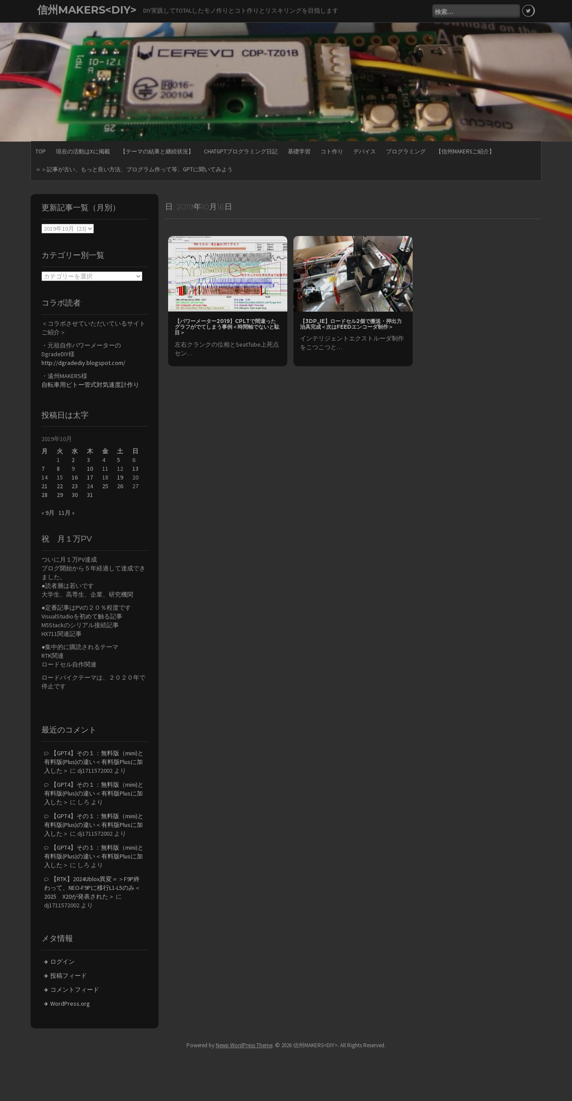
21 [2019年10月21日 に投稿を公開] (44, 486)
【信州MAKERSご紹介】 (465, 151)
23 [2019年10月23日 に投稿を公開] (75, 486)
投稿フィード (68, 975)
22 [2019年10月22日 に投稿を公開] (60, 486)
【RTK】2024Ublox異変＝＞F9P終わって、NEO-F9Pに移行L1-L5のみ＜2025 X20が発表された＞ (92, 887)
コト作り (331, 151)
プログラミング (406, 151)
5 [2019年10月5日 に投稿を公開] (118, 460)
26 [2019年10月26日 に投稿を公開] (120, 486)
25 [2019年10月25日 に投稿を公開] (105, 486)
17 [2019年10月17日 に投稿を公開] (90, 477)
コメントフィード (74, 989)
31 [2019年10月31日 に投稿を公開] (90, 495)
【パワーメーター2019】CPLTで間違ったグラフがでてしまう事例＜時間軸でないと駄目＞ (227, 327)
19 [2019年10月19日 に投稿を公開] (120, 477)
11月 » (67, 513)
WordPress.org (70, 1003)
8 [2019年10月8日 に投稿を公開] (58, 468)
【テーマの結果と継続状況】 (157, 151)
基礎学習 (299, 151)
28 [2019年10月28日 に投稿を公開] (44, 495)
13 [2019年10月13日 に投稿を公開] (135, 468)
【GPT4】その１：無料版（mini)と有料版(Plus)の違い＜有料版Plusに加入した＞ (94, 762)
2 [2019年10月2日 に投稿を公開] (73, 460)
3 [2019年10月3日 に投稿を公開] (88, 460)
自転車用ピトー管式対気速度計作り (90, 385)
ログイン (62, 962)
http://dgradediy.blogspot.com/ (83, 363)
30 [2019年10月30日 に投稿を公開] (75, 495)
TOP (40, 151)
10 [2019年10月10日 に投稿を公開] (90, 468)
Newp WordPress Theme (244, 1045)
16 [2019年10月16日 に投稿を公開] (75, 477)
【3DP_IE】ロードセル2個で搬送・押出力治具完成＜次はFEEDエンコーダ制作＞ (351, 324)
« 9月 (48, 513)
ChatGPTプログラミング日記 (241, 151)
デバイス (364, 151)
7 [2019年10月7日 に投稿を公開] (43, 468)
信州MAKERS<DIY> (87, 9)
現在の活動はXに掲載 (83, 151)
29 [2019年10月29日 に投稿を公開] (60, 495)
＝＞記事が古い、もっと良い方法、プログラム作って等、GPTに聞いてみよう (134, 169)
